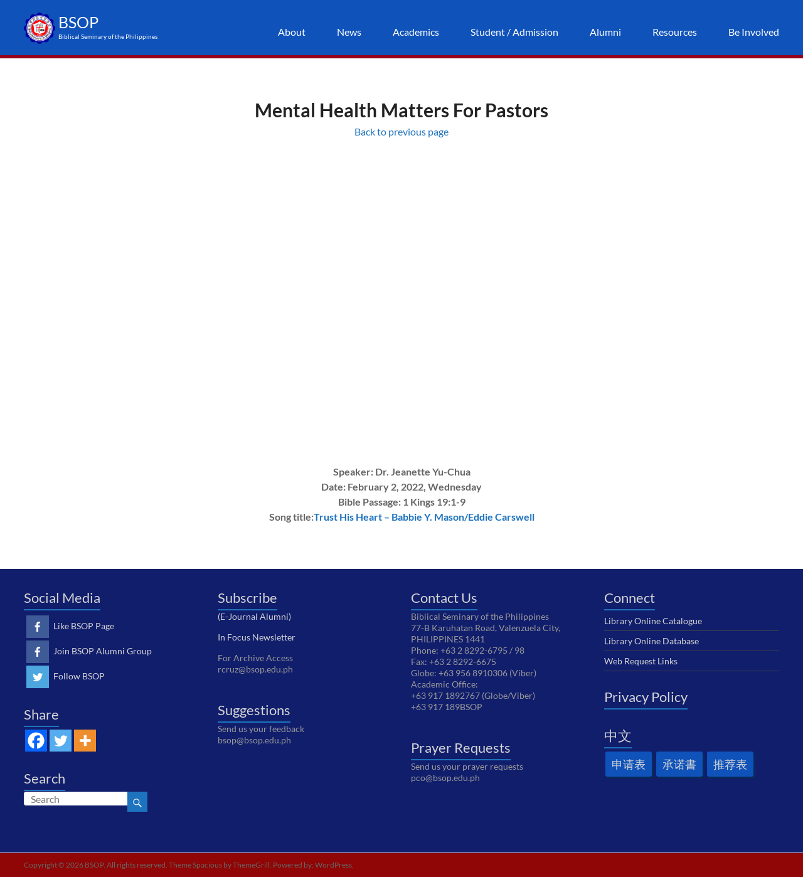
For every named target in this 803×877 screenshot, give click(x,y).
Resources (674, 32)
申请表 (629, 764)
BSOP (78, 22)
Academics (416, 32)
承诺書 (679, 764)
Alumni (605, 32)
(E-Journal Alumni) (254, 616)
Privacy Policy (646, 696)
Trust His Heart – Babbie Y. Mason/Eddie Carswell (424, 517)
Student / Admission (514, 32)
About (292, 32)
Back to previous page (401, 131)
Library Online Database (651, 640)
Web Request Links (641, 661)
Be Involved (753, 32)
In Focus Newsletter (256, 637)
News (349, 32)
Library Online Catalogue (653, 620)
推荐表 (730, 764)
